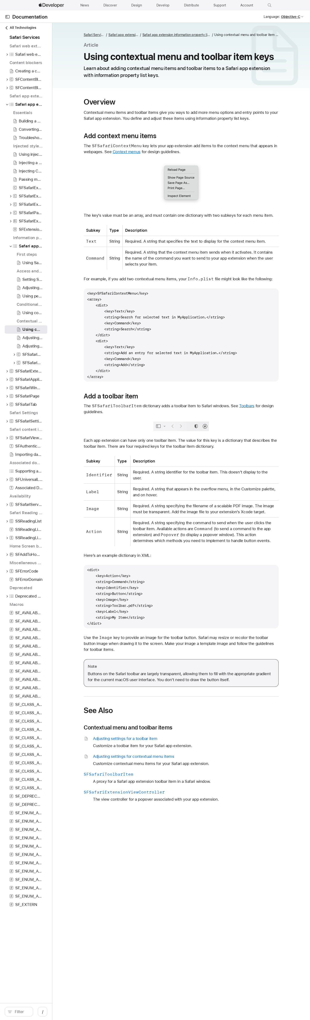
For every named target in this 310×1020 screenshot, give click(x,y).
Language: (272, 17)
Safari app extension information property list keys (171, 35)
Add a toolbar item (141, 430)
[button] (269, 5)
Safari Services (125, 35)
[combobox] (43, 1011)
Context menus (177, 168)
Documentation (30, 17)
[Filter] (43, 1011)
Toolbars (277, 440)
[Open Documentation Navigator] (7, 16)
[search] (40, 1011)
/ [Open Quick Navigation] (85, 1011)
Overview (130, 112)
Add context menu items (150, 152)
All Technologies (20, 28)
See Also (128, 757)
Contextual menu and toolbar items (158, 774)
